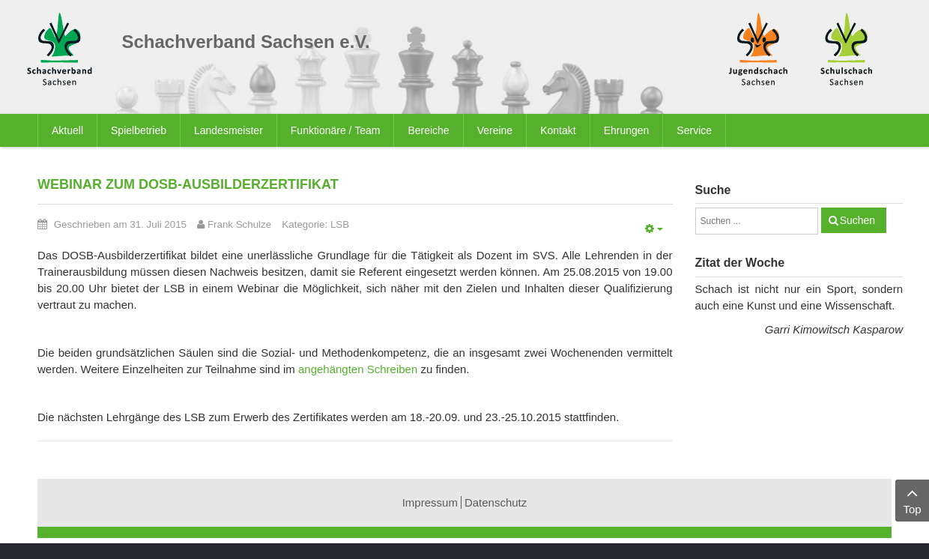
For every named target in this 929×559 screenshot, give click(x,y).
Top (912, 499)
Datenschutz (495, 502)
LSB (339, 224)
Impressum (430, 502)
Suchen (857, 220)
